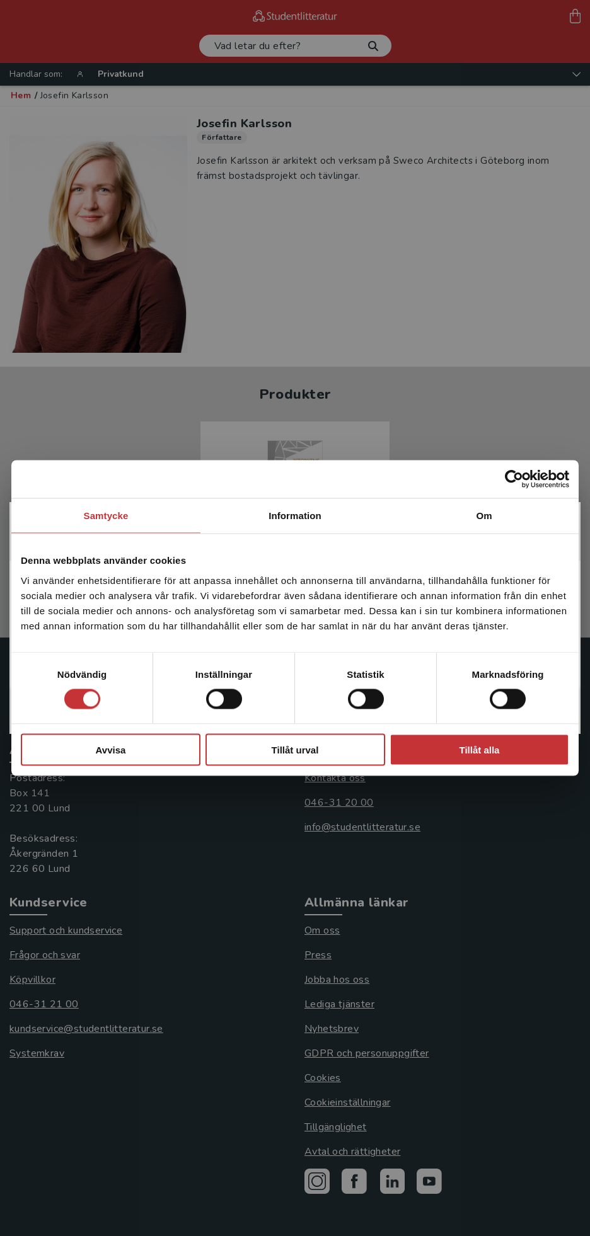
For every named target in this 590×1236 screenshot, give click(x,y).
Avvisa (111, 749)
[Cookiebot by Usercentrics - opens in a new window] (514, 479)
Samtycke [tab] (106, 515)
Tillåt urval (295, 749)
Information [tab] (295, 515)
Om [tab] (484, 515)
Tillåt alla (480, 749)
